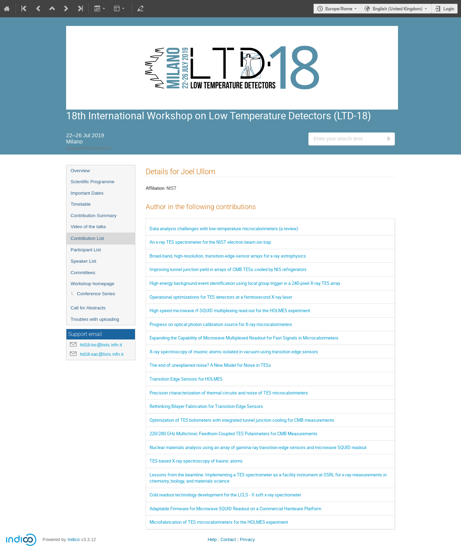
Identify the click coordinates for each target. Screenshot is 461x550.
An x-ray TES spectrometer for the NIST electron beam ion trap (210, 242)
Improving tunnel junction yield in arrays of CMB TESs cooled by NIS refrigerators (228, 269)
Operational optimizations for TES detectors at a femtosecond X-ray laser (221, 297)
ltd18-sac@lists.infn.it (102, 354)
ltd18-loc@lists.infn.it (101, 345)
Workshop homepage (92, 283)
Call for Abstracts (88, 307)
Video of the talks (88, 226)
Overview (80, 170)
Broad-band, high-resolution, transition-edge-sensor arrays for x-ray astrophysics (228, 256)
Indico (73, 539)
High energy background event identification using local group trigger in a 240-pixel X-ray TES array (245, 283)
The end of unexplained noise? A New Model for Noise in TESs (210, 365)
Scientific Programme (93, 181)
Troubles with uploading (95, 319)
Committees (83, 272)
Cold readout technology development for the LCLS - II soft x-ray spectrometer (225, 495)
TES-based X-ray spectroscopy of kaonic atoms (196, 461)
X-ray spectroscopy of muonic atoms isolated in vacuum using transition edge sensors (234, 351)
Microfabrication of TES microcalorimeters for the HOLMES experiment (219, 522)
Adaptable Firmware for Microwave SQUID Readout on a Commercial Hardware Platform (235, 508)
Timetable (81, 204)
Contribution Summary (94, 215)
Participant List (86, 249)
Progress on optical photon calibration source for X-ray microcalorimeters (221, 324)
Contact (228, 539)
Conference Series (96, 293)
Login (448, 9)
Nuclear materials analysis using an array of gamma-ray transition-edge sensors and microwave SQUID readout (258, 447)
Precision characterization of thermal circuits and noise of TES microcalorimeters (229, 393)
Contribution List (87, 238)
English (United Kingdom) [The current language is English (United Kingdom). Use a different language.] (398, 9)
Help (212, 539)
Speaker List (83, 261)
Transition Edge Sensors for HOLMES (186, 379)
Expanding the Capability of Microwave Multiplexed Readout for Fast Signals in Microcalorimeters (244, 338)
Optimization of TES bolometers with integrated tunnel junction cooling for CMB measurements (242, 420)
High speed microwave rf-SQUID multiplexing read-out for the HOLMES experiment (230, 310)
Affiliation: (155, 188)
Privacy (247, 539)
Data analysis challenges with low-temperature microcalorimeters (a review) (224, 228)
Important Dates (87, 193)
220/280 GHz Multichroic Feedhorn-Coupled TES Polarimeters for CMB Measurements (233, 433)
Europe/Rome (338, 9)
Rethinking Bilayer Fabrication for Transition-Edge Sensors (206, 406)
